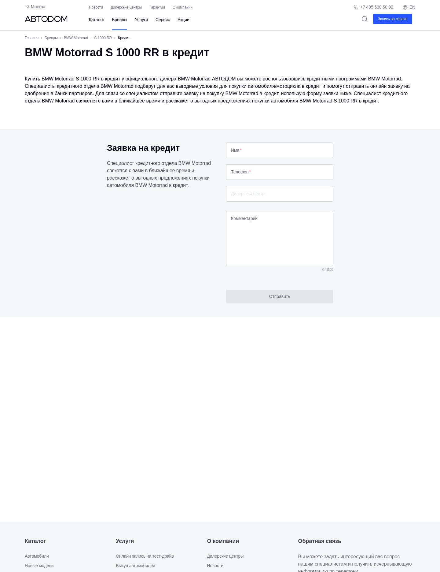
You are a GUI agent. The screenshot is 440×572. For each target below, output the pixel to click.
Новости (96, 7)
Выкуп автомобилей (135, 565)
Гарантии (157, 7)
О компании (183, 7)
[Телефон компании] (373, 7)
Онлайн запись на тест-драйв (145, 556)
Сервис (163, 19)
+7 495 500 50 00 (376, 7)
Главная (31, 38)
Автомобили (37, 556)
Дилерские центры (126, 7)
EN (408, 7)
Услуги (141, 19)
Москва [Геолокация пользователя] (35, 6)
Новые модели (39, 565)
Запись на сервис (392, 19)
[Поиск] (364, 18)
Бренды (119, 19)
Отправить (279, 296)
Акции (183, 19)
